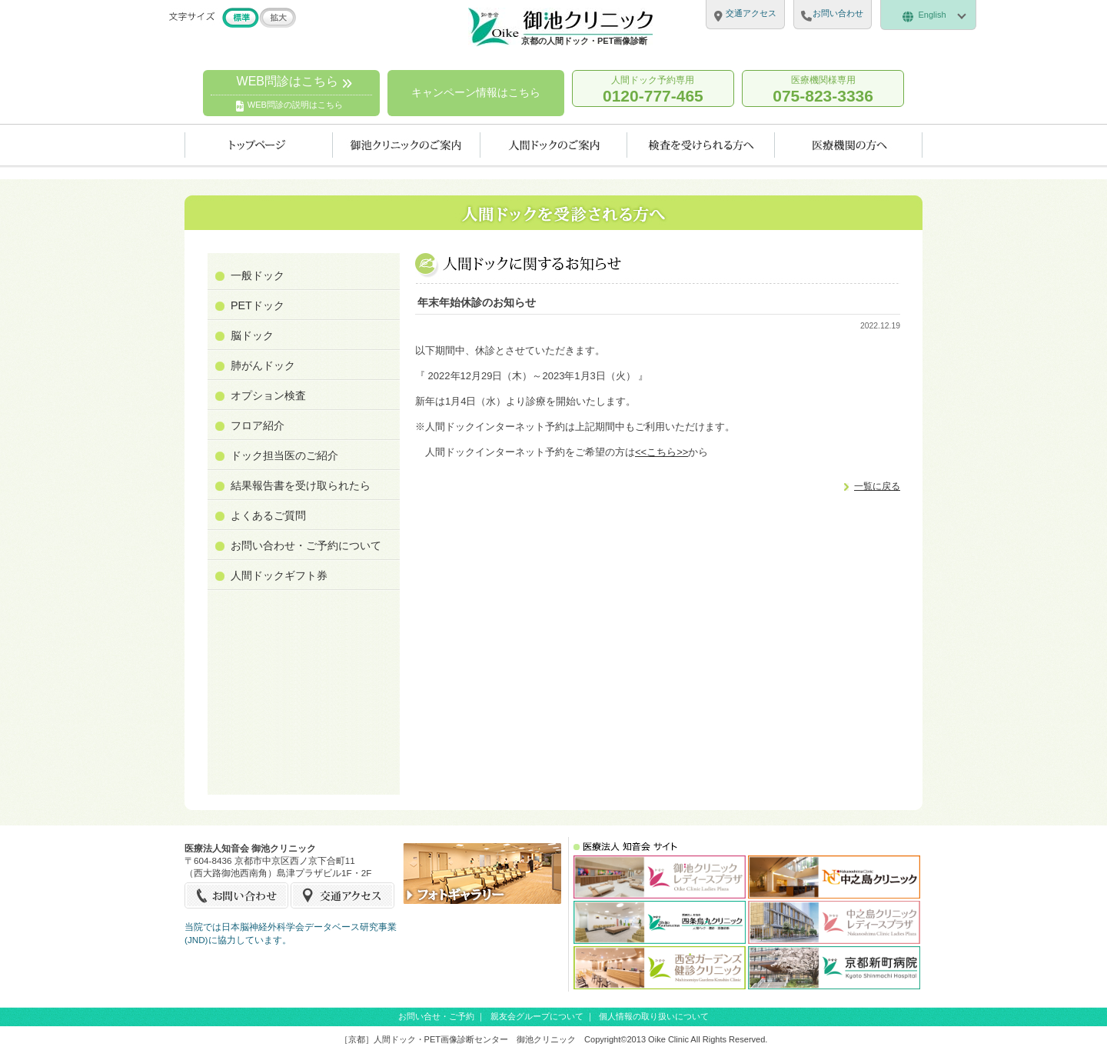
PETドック (257, 305)
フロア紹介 (257, 425)
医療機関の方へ (848, 145)
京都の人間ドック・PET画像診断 (584, 40)
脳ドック (252, 335)
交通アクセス (342, 895)
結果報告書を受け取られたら (301, 485)
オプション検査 (268, 395)
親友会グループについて (536, 1016)
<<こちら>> (661, 452)
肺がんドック (263, 365)
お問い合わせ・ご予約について (306, 545)
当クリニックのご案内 (406, 145)
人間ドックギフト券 (279, 575)
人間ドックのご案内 (553, 145)
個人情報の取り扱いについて (654, 1016)
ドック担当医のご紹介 (284, 455)
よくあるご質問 (268, 515)
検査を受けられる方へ (701, 145)
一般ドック (257, 275)
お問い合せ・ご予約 (436, 1016)
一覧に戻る (877, 486)
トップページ (258, 145)
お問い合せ (237, 895)
